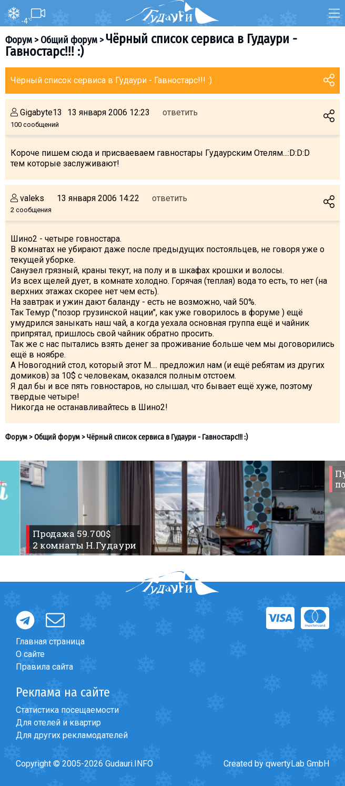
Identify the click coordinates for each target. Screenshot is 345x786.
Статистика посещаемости (67, 710)
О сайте (30, 654)
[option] (172, 508)
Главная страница (50, 641)
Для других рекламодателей (72, 735)
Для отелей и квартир (58, 723)
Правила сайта (44, 667)
